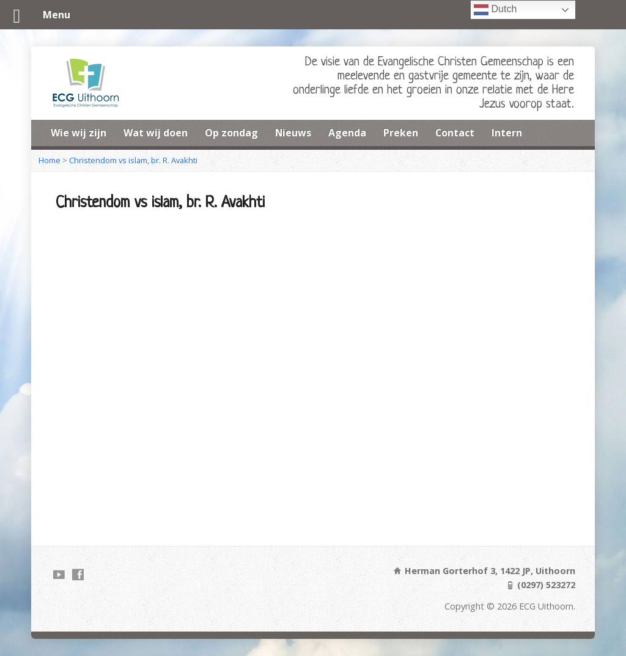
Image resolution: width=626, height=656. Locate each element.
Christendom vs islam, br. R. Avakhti (133, 160)
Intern (507, 132)
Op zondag (231, 132)
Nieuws (293, 132)
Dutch (495, 9)
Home (50, 160)
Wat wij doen (155, 132)
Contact (454, 132)
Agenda (347, 132)
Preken (400, 132)
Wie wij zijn (78, 132)
